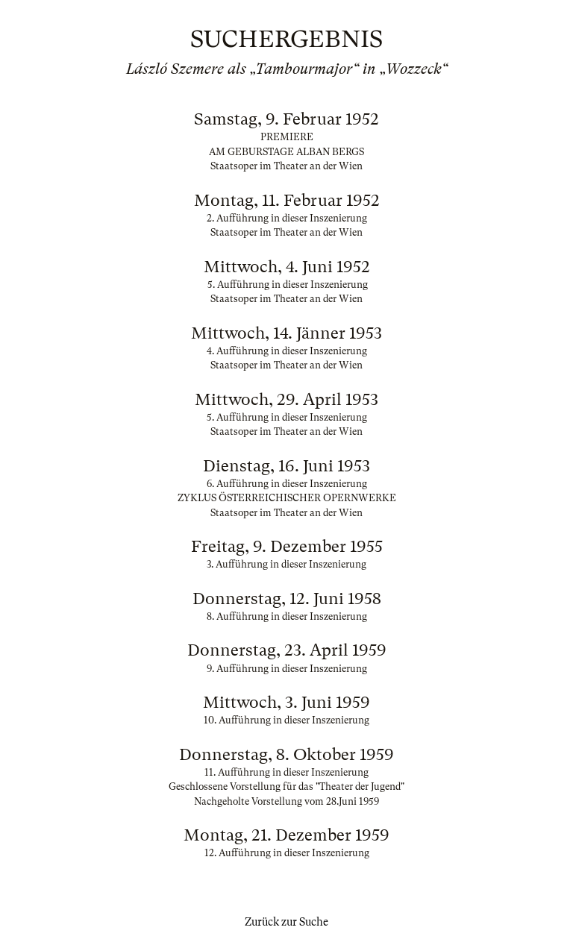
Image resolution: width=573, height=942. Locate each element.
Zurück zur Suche (286, 922)
